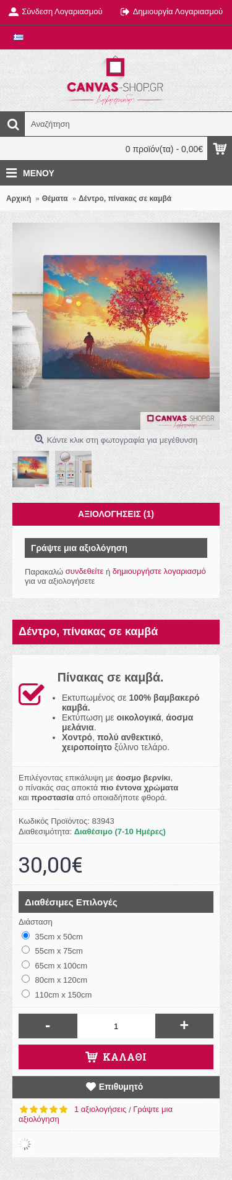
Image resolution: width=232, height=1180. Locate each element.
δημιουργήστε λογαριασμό (159, 571)
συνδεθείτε (85, 571)
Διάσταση (36, 921)
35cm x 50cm (52, 936)
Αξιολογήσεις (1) (116, 514)
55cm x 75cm (52, 951)
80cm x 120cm (54, 980)
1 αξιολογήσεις (100, 1109)
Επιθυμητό (121, 1087)
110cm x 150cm (57, 994)
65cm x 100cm (54, 965)
